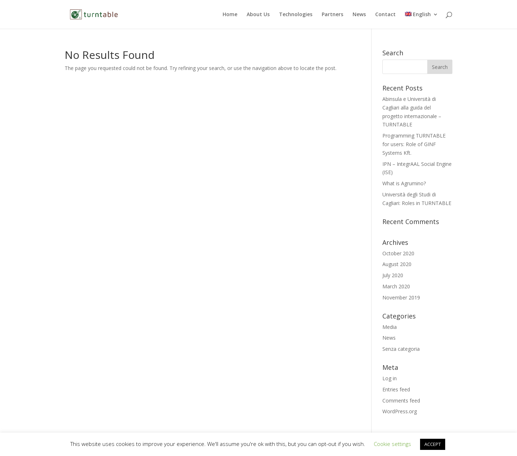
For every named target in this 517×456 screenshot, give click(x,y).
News (359, 15)
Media (389, 327)
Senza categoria (401, 348)
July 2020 (392, 275)
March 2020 (396, 286)
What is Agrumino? (404, 183)
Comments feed (401, 400)
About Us (258, 15)
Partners (332, 15)
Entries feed (396, 389)
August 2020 (396, 264)
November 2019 (401, 297)
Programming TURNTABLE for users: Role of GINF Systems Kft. (414, 144)
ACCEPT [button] (432, 444)
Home (230, 15)
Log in (389, 378)
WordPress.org (399, 411)
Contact (385, 15)
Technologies (295, 15)
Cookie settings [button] (392, 443)
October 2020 (398, 253)
